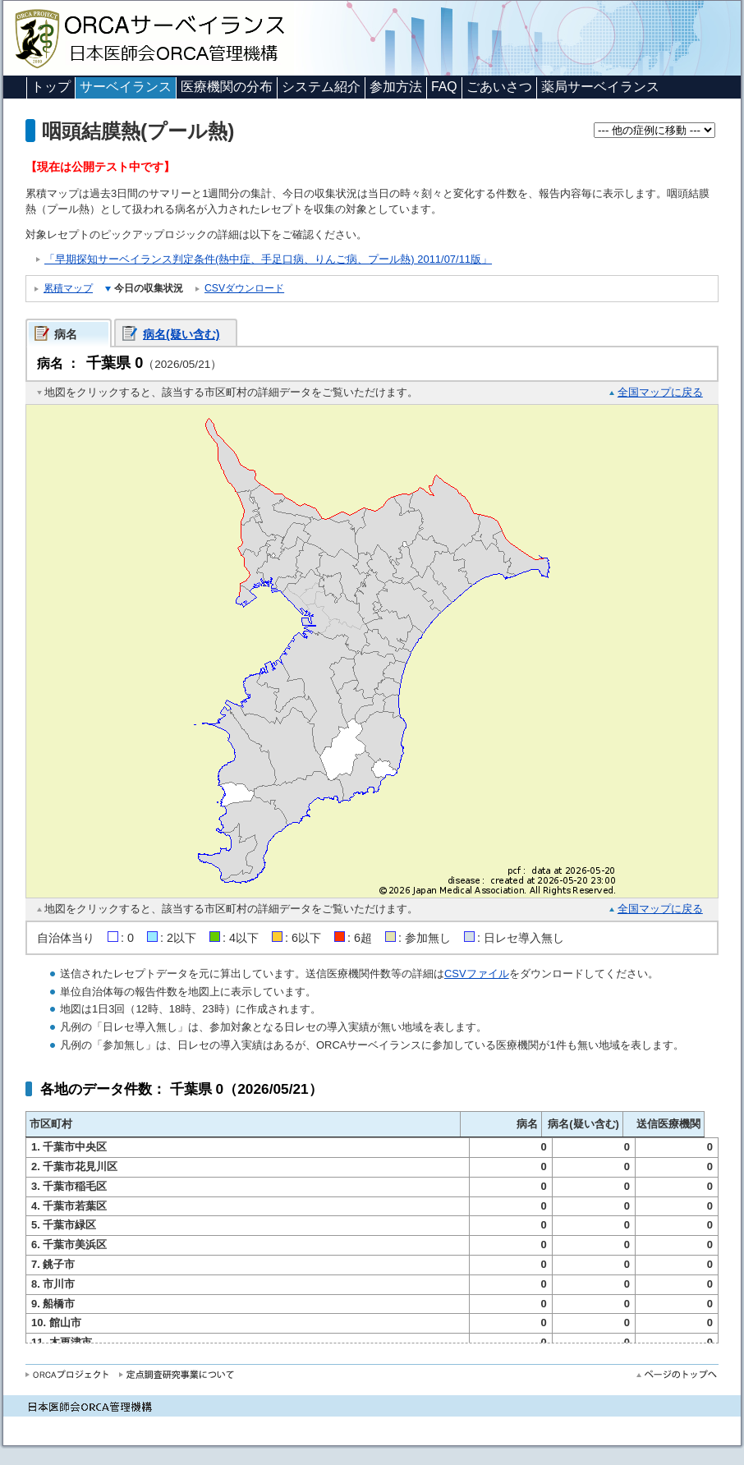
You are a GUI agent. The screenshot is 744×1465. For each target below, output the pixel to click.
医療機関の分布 (227, 87)
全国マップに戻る (660, 392)
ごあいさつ (499, 87)
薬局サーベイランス (600, 87)
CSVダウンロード (244, 288)
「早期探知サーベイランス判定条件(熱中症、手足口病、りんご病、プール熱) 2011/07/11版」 (268, 259)
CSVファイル (476, 973)
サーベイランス (126, 87)
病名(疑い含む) (181, 334)
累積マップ (68, 288)
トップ (51, 87)
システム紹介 (321, 87)
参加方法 (396, 87)
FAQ (444, 87)
